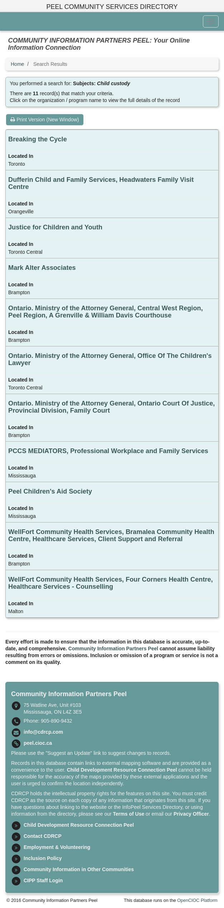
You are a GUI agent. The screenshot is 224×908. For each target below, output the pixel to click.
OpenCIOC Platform (197, 900)
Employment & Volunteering (57, 847)
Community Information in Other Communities (79, 869)
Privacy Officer (191, 814)
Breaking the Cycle (37, 139)
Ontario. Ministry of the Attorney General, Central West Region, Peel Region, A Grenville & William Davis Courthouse (105, 312)
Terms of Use (129, 814)
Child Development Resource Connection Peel (122, 770)
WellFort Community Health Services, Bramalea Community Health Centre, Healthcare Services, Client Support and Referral (111, 535)
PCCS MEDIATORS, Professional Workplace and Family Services (108, 451)
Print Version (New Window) (44, 119)
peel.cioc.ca (38, 743)
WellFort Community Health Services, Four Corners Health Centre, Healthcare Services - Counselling (110, 583)
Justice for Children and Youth (55, 227)
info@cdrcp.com (43, 732)
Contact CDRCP (43, 836)
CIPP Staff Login (43, 880)
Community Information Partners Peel (113, 648)
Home (17, 64)
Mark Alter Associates (42, 267)
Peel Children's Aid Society (50, 491)
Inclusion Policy (43, 858)
